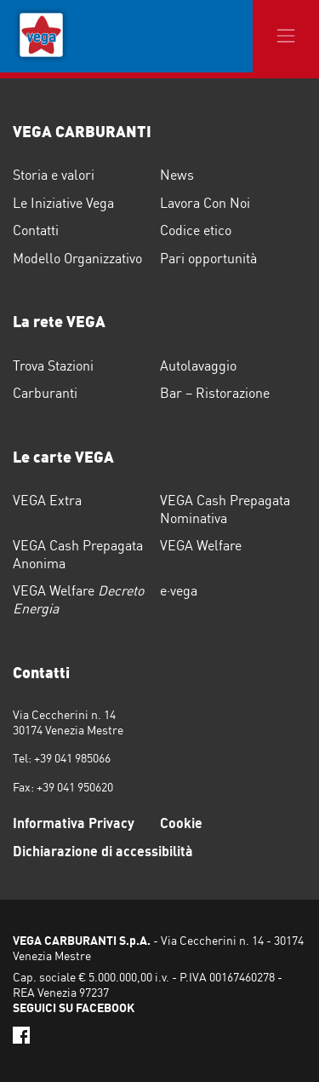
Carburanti (45, 392)
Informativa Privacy (73, 823)
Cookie (181, 823)
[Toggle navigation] (286, 36)
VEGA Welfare (201, 545)
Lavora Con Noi (205, 202)
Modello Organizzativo (77, 258)
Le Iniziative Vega (63, 202)
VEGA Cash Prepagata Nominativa (225, 509)
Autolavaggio (198, 365)
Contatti (36, 230)
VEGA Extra (47, 500)
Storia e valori (53, 174)
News (177, 174)
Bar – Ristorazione (215, 392)
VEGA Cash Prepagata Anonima (78, 554)
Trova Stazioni (53, 365)
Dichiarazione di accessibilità (103, 851)
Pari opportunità (208, 258)
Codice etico (195, 230)
